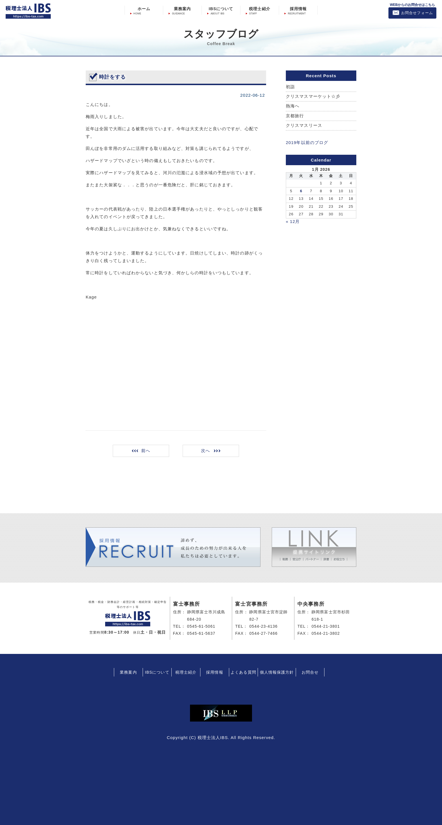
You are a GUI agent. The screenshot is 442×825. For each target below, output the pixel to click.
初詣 (290, 87)
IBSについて (221, 8)
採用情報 (298, 8)
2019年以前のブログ (307, 142)
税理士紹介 (259, 8)
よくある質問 (243, 672)
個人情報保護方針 (277, 672)
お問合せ (310, 672)
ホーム (144, 8)
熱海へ (292, 106)
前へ (146, 450)
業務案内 (182, 8)
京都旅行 (295, 116)
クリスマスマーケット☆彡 (313, 96)
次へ (205, 450)
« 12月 (293, 221)
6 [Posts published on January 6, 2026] (301, 191)
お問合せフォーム (417, 13)
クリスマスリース (304, 125)
